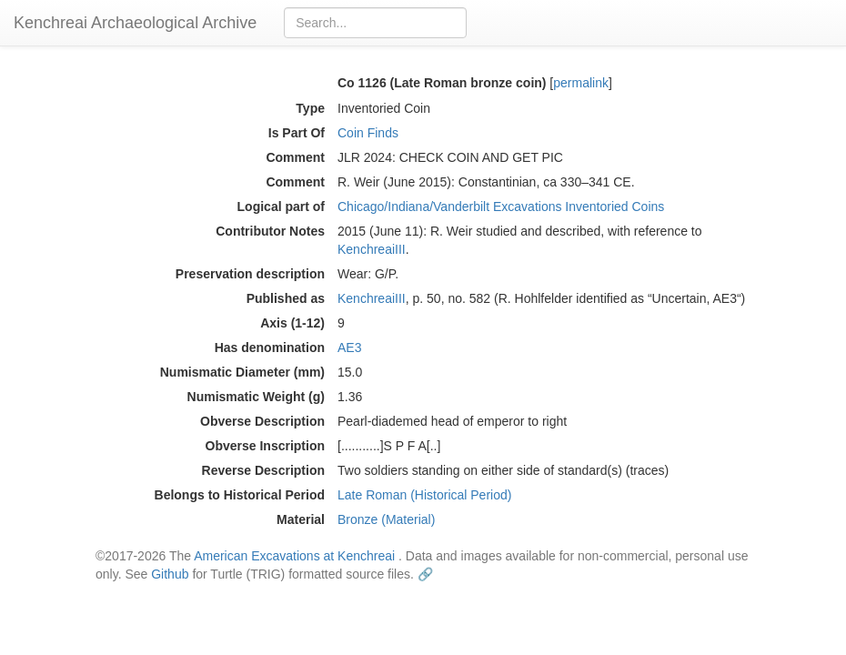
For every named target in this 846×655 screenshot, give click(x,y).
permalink (581, 83)
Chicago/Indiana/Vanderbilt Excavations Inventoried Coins (500, 206)
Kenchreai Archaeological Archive (135, 23)
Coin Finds (367, 133)
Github (169, 574)
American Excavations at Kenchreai (294, 556)
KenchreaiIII (371, 249)
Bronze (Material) (386, 519)
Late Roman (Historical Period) (424, 495)
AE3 (349, 347)
